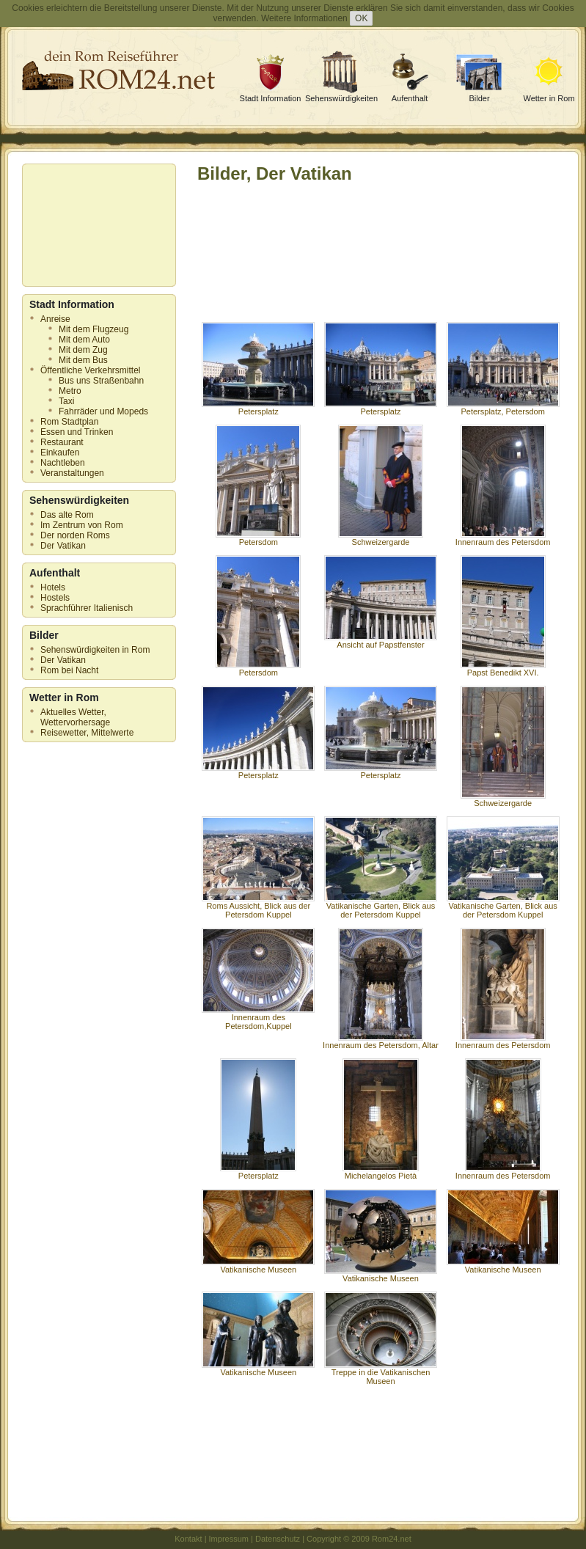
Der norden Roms (75, 535)
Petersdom (258, 538)
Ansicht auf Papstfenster (380, 641)
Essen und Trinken (76, 432)
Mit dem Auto (84, 339)
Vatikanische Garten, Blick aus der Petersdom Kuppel (380, 906)
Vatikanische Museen (258, 1266)
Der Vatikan (63, 546)
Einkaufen (59, 452)
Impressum (229, 1538)
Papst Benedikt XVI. (503, 669)
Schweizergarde (380, 538)
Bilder (479, 98)
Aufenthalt (410, 98)
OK (361, 18)
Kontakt (188, 1538)
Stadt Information (270, 98)
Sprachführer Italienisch (86, 608)
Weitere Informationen (304, 18)
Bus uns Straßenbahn (101, 381)
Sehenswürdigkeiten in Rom (95, 650)
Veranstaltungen (72, 473)
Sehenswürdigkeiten (341, 98)
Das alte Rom (67, 515)
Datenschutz (277, 1538)
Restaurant (62, 442)
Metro (70, 391)
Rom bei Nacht (69, 670)
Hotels (52, 587)
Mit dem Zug (83, 350)
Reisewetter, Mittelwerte (86, 733)
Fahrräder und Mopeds (103, 411)
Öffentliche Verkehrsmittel (90, 370)
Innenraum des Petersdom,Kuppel (258, 1018)
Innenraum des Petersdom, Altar (381, 1041)
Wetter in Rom (548, 98)
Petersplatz (258, 408)
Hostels (55, 598)
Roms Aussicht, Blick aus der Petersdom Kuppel (258, 906)
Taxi (66, 401)
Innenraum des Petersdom (503, 538)
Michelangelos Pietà (381, 1172)
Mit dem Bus (83, 360)
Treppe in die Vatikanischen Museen (380, 1373)
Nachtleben (62, 463)
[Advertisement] (95, 225)
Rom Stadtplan (69, 422)
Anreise (55, 319)
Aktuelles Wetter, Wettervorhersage (75, 717)
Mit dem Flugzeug (93, 329)
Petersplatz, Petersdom (503, 408)
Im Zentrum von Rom (81, 525)
